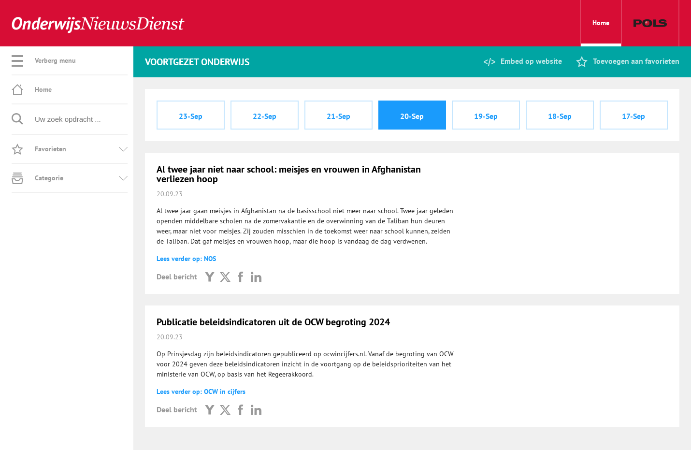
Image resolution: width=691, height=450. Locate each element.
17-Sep (633, 116)
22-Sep (264, 116)
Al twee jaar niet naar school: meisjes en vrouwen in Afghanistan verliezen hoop (289, 174)
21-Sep (338, 116)
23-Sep (190, 116)
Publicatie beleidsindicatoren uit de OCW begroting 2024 (273, 322)
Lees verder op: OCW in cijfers (201, 391)
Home (601, 32)
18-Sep (560, 116)
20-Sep (412, 116)
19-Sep (486, 116)
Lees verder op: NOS (186, 258)
